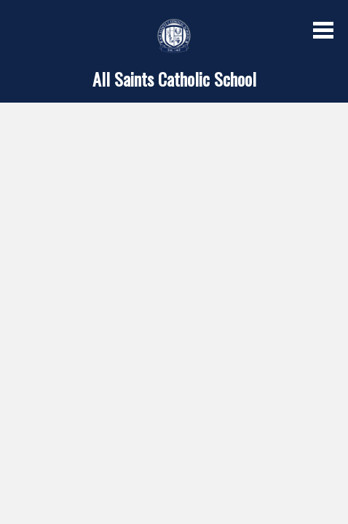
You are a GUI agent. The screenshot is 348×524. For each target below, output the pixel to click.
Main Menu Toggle (323, 30)
